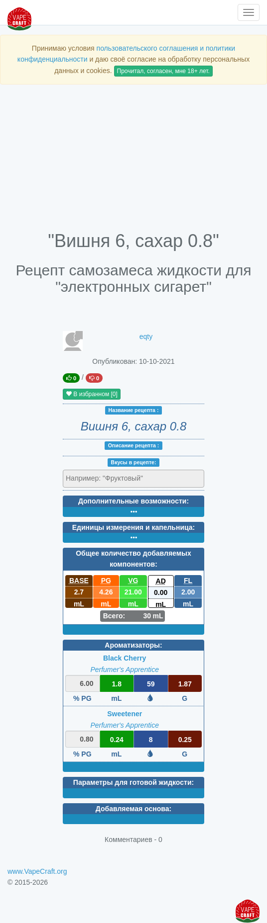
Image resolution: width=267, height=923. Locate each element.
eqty (145, 336)
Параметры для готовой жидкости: (133, 782)
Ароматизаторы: (133, 645)
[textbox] (109, 478)
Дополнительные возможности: (133, 501)
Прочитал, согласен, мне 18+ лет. (163, 71)
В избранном (92, 394)
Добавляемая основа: (133, 809)
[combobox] (133, 479)
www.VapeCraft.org (37, 871)
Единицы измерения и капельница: (133, 527)
